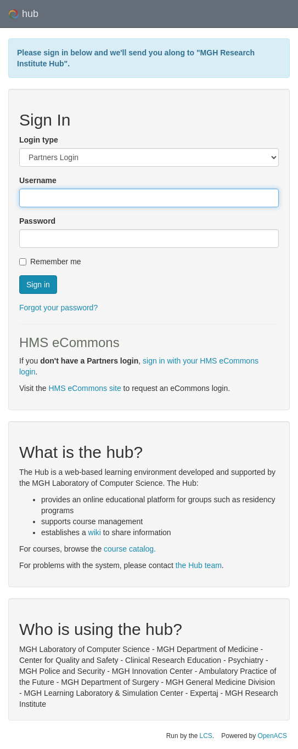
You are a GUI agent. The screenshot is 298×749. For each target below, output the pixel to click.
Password (37, 221)
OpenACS (272, 736)
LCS (206, 736)
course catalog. (130, 548)
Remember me (50, 261)
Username (38, 180)
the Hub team (199, 565)
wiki (94, 532)
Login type (38, 139)
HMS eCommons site (84, 388)
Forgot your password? (58, 307)
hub (23, 14)
